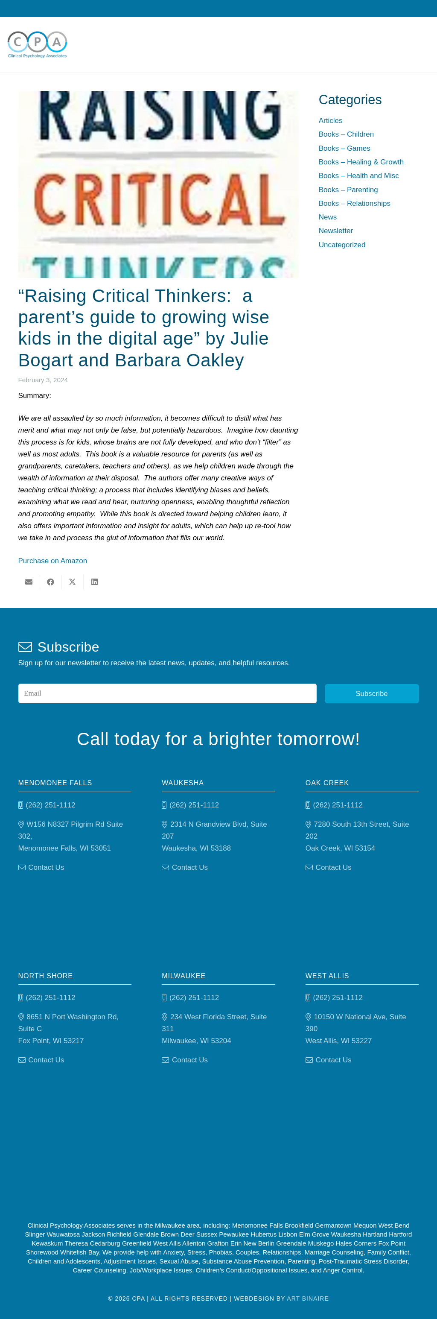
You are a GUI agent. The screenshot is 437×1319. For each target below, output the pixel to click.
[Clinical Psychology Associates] (37, 44)
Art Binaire (308, 1298)
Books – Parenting (348, 190)
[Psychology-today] (263, 1192)
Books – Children (346, 134)
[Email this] (29, 582)
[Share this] (51, 582)
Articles (331, 121)
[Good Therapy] (183, 1192)
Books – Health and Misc (359, 176)
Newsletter (336, 231)
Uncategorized (342, 245)
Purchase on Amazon (52, 561)
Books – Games (344, 148)
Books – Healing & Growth (361, 162)
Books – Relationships (354, 203)
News (328, 217)
